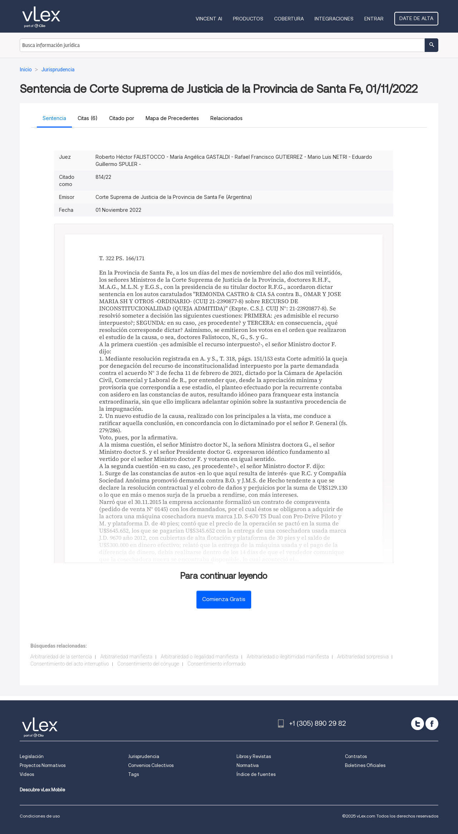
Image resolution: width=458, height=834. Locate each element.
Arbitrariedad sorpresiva (363, 656)
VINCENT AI (209, 19)
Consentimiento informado (216, 664)
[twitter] (417, 723)
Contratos (356, 756)
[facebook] (431, 723)
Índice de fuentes (256, 774)
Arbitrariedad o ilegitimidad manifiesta (287, 656)
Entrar (374, 19)
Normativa (248, 765)
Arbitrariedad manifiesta (126, 656)
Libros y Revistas (254, 756)
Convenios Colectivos (151, 765)
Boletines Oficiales (365, 765)
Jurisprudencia (143, 756)
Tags (133, 774)
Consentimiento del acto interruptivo (69, 664)
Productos (248, 19)
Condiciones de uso (40, 816)
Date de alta (416, 18)
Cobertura (289, 19)
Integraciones (334, 19)
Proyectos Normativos (42, 765)
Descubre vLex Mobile (42, 789)
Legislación (32, 756)
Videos (27, 774)
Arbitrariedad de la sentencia (61, 656)
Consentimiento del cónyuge (148, 664)
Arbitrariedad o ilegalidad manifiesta (199, 656)
